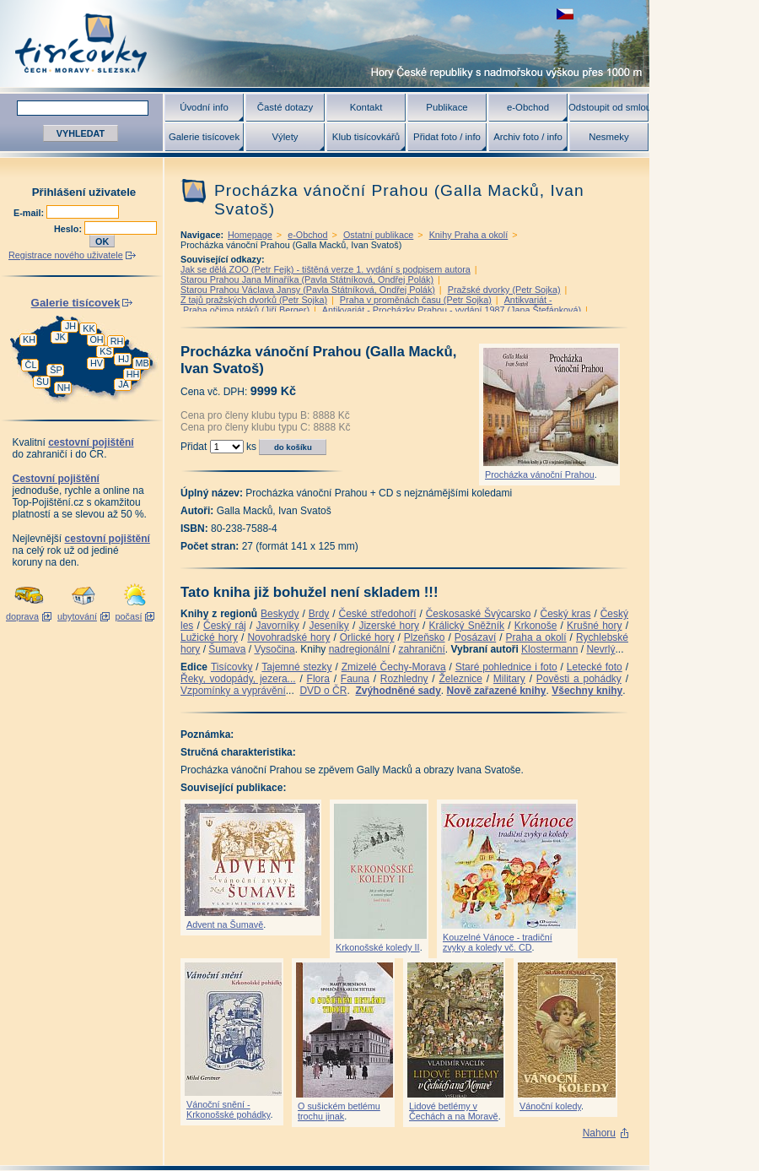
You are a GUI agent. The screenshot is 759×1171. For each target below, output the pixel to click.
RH (117, 341)
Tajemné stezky (296, 667)
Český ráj (224, 626)
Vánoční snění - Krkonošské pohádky (228, 1109)
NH (64, 387)
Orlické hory (367, 637)
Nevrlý (600, 649)
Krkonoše (535, 626)
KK (88, 328)
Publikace (446, 107)
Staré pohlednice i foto (506, 667)
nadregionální (359, 649)
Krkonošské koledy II (378, 947)
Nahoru (599, 1133)
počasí (129, 616)
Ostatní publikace (378, 235)
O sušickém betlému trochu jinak (339, 1111)
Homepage (250, 235)
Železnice (460, 679)
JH (70, 326)
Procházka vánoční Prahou (540, 474)
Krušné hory (594, 626)
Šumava (226, 649)
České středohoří (378, 614)
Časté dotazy (285, 107)
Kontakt (366, 107)
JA (123, 384)
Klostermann (549, 649)
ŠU (42, 382)
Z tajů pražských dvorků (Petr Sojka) (253, 300)
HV (96, 363)
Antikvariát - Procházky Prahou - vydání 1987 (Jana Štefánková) (451, 310)
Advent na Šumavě (224, 924)
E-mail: (29, 213)
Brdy (319, 614)
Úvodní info (204, 107)
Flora (318, 679)
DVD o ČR (323, 691)
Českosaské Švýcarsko (478, 614)
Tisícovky (232, 667)
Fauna (355, 679)
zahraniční (421, 649)
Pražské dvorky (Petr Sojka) (504, 290)
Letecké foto (594, 667)
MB (141, 363)
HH (133, 374)
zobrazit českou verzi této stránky (565, 14)
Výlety (285, 137)
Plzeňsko (424, 637)
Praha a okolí (536, 637)
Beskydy (280, 614)
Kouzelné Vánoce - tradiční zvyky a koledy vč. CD (497, 942)
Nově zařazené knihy (496, 691)
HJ (123, 359)
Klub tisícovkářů (366, 137)
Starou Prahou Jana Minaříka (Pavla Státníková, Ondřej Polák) (306, 279)
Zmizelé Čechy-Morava (394, 667)
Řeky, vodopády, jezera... (238, 679)
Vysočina (274, 649)
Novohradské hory (288, 637)
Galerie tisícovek (204, 137)
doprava (22, 616)
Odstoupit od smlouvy (608, 107)
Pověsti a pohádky (579, 679)
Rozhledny (404, 679)
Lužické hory (209, 637)
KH (29, 339)
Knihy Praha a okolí (469, 235)
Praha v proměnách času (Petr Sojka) (416, 300)
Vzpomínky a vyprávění (233, 691)
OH (96, 339)
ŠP (56, 370)
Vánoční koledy (550, 1106)
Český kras (566, 614)
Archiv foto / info (528, 137)
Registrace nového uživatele (65, 255)
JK (60, 337)
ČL (31, 365)
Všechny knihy (587, 691)
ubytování (77, 616)
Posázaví (475, 637)
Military (509, 679)
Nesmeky (608, 137)
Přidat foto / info (447, 137)
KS (105, 351)
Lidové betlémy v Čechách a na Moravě (453, 1111)
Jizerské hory (388, 626)
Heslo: (69, 229)
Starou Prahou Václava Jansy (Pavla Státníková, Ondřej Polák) (307, 290)
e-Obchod (528, 107)
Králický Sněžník (467, 626)
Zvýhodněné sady (397, 691)
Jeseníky (328, 626)
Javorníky (277, 626)
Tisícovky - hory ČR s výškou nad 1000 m (324, 43)
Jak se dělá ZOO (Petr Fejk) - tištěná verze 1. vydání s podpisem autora (325, 269)
